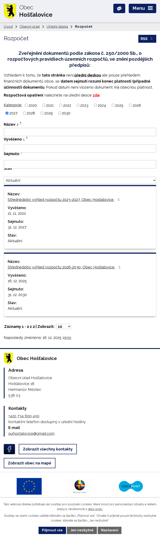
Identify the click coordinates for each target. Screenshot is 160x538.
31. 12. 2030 (17, 294)
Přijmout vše (52, 530)
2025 (119, 105)
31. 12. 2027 (17, 227)
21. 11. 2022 (17, 213)
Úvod (8, 27)
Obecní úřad (30, 27)
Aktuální (15, 241)
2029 (48, 113)
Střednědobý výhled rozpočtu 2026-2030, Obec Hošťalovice (65, 267)
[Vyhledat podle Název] (80, 132)
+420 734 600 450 (23, 416)
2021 (50, 105)
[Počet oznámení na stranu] (63, 326)
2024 (102, 105)
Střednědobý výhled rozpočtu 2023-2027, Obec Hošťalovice (64, 199)
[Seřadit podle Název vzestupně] (21, 122)
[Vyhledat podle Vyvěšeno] (80, 148)
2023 (84, 105)
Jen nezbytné (82, 530)
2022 (67, 105)
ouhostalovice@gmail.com (31, 433)
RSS (147, 38)
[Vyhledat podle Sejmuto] (80, 164)
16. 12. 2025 (17, 281)
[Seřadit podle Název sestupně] (21, 124)
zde (96, 95)
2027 (13, 113)
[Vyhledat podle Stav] (80, 180)
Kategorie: (13, 105)
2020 (33, 105)
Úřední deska (57, 27)
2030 (66, 113)
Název (11, 124)
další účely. (95, 509)
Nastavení (109, 530)
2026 (137, 105)
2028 (31, 113)
